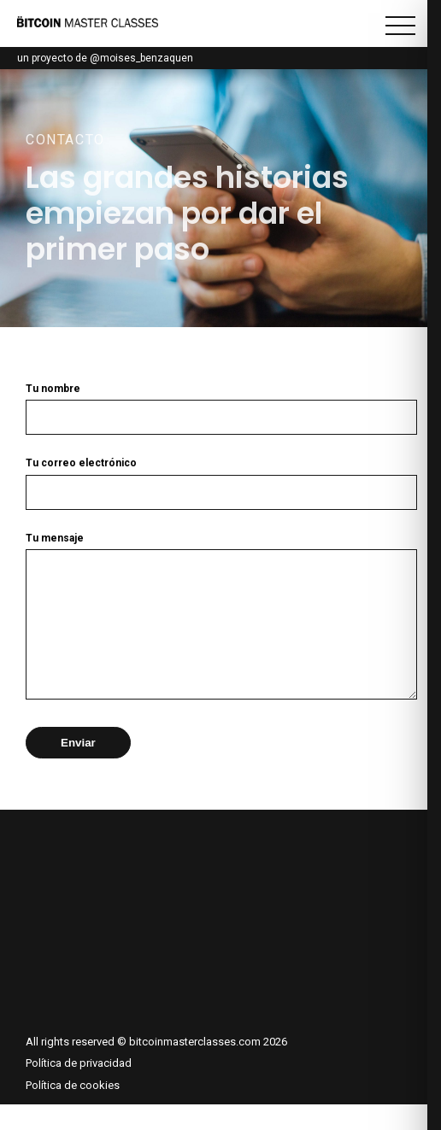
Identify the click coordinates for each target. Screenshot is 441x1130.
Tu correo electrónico (220, 478)
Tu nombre (220, 403)
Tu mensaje (220, 630)
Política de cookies (73, 1110)
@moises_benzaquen (141, 58)
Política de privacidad (79, 1088)
